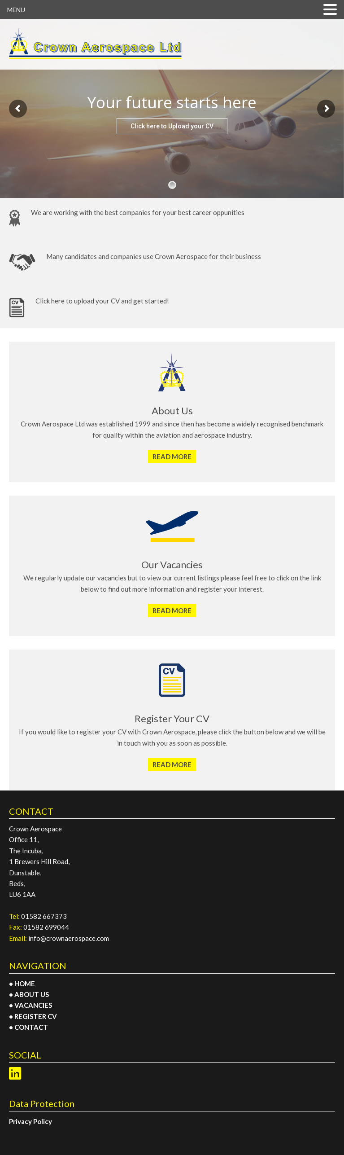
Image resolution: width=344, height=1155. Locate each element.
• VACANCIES (30, 1005)
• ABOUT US (29, 994)
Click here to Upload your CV (172, 126)
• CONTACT (28, 1027)
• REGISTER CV (33, 1016)
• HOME (22, 983)
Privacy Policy (30, 1121)
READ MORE (172, 456)
